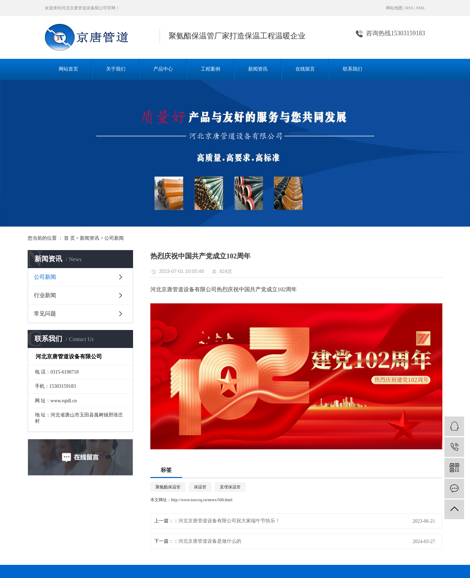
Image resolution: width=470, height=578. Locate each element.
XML (420, 8)
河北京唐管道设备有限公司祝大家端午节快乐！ (229, 520)
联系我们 (352, 69)
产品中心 (163, 69)
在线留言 (305, 69)
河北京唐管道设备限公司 (84, 8)
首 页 (69, 238)
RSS (409, 8)
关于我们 (115, 69)
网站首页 (68, 69)
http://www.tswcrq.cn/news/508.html (202, 499)
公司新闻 (114, 238)
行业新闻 (45, 295)
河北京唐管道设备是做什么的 (209, 541)
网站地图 (394, 8)
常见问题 (45, 313)
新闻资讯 (257, 69)
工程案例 (210, 69)
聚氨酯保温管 (168, 487)
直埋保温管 (230, 487)
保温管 (200, 487)
